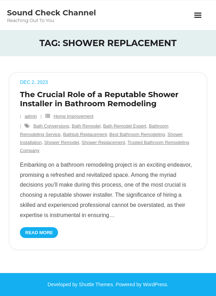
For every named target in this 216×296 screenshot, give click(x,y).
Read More (39, 232)
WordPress (155, 284)
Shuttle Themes (96, 284)
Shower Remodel (61, 142)
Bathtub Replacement (85, 134)
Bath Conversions (51, 126)
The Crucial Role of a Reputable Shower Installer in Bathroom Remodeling (99, 99)
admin (30, 116)
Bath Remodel (86, 126)
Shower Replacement (103, 142)
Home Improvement (73, 116)
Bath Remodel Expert (124, 126)
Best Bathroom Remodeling (137, 134)
